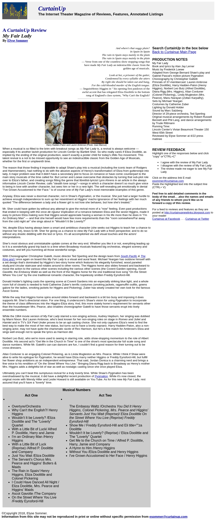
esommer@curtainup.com (168, 180)
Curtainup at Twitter (197, 218)
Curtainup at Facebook (166, 218)
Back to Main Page (174, 52)
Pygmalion (101, 376)
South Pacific (129, 256)
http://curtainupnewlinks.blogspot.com (187, 212)
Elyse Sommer (17, 40)
